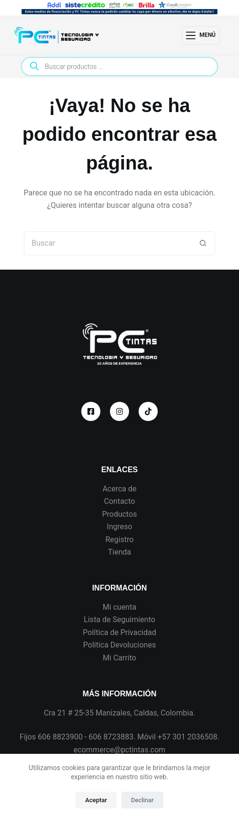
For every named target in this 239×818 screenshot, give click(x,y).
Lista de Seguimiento (119, 619)
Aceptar (96, 800)
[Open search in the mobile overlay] (119, 66)
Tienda (119, 552)
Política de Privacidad (119, 632)
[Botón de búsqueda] (203, 243)
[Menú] (201, 35)
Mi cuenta (119, 607)
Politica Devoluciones (119, 644)
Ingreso (119, 526)
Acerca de (119, 488)
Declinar (142, 800)
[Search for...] (107, 243)
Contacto (119, 501)
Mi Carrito (119, 657)
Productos (119, 514)
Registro (119, 539)
